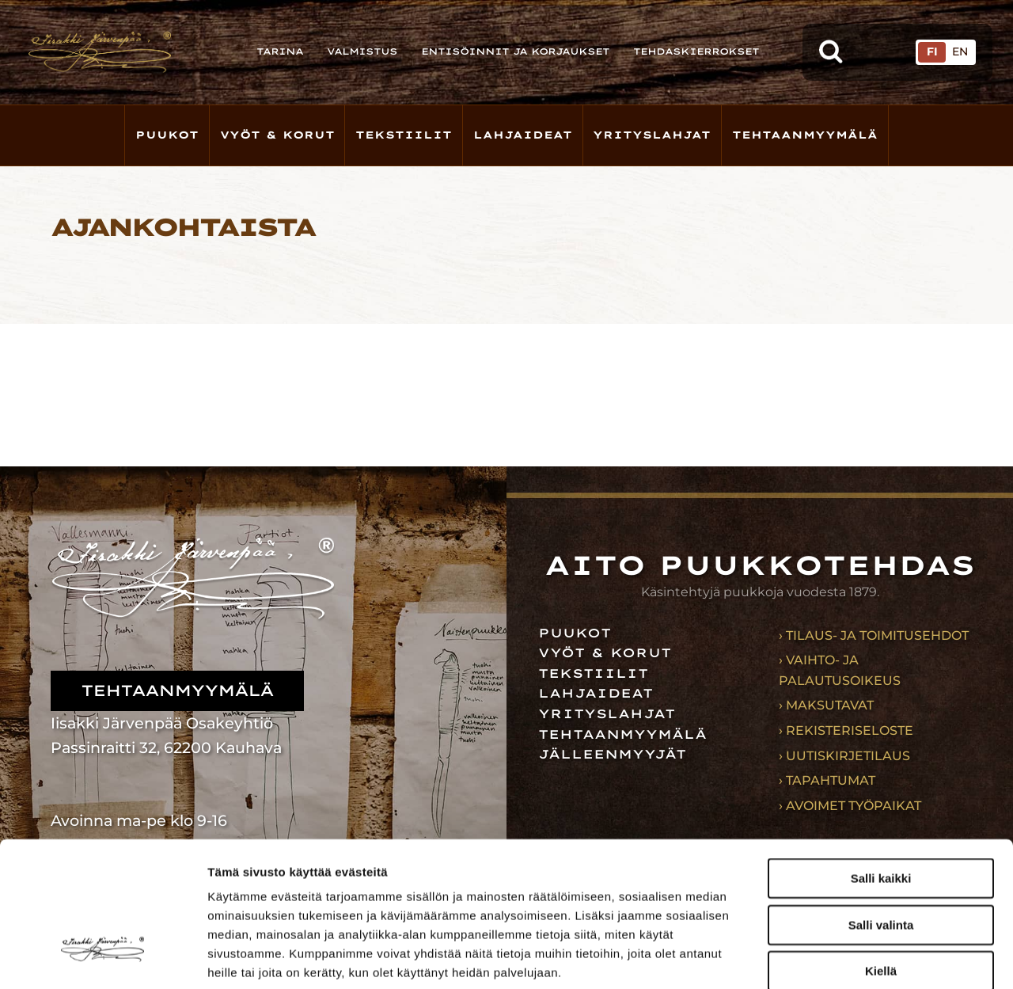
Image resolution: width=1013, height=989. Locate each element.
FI (932, 51)
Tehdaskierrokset (696, 51)
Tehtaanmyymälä (805, 134)
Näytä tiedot (846, 957)
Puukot (167, 134)
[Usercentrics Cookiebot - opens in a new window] (102, 958)
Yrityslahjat (652, 134)
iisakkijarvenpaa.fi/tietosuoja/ (352, 893)
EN (960, 51)
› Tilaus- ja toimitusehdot (874, 635)
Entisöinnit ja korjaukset (515, 51)
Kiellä (881, 853)
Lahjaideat (522, 134)
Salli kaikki (881, 760)
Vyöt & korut (277, 134)
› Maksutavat (826, 705)
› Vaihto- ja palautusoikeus (840, 670)
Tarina (279, 51)
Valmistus (362, 51)
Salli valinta (881, 807)
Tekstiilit (403, 134)
